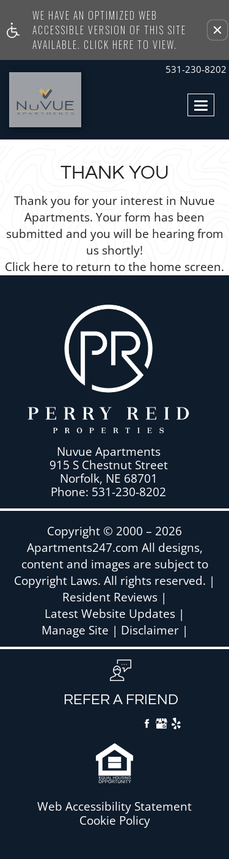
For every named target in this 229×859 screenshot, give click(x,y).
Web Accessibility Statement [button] (114, 807)
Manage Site (75, 630)
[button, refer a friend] (121, 687)
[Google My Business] (161, 725)
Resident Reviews (110, 597)
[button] (217, 30)
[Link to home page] (32, 99)
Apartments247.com (83, 547)
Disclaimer (150, 630)
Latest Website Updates (110, 614)
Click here (32, 267)
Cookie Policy (114, 821)
